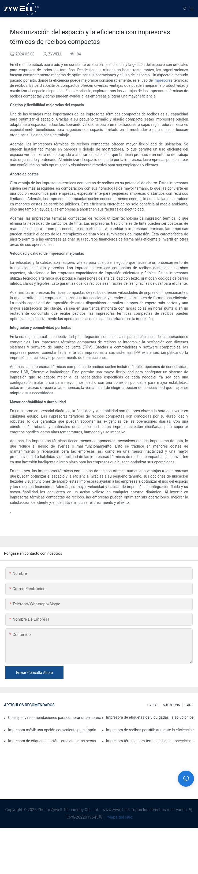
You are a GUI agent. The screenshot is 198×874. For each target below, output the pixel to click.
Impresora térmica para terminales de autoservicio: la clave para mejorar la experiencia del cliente (150, 741)
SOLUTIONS (171, 705)
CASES (152, 705)
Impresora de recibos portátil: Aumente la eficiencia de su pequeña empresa (150, 730)
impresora (162, 80)
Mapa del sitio (119, 817)
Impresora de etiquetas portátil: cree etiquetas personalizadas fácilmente (52, 741)
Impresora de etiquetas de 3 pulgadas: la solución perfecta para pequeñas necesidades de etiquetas (150, 717)
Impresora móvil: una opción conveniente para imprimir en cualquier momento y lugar (52, 730)
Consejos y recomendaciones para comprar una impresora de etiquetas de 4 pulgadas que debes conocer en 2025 (54, 717)
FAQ (188, 705)
